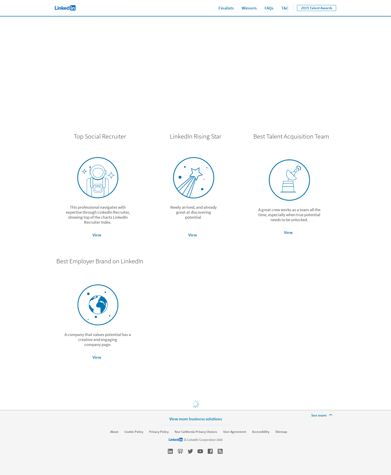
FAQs (269, 8)
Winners (249, 8)
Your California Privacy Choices (196, 432)
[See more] (322, 415)
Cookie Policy (133, 432)
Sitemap (281, 432)
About (114, 432)
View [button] (97, 235)
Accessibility (260, 432)
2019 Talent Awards (316, 7)
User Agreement (234, 432)
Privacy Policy (159, 432)
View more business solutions (195, 418)
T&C (285, 8)
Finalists (226, 8)
